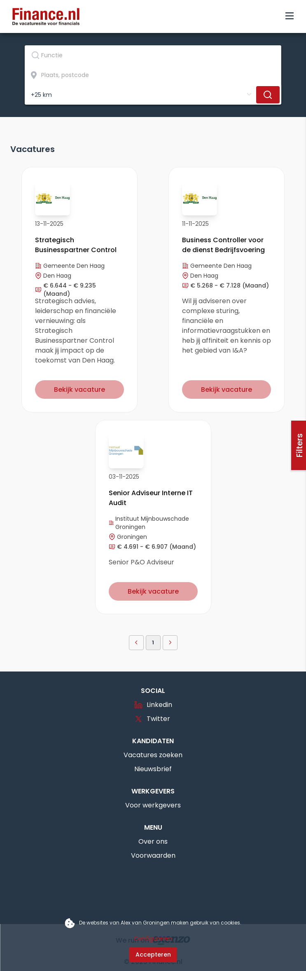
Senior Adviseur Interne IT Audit (151, 498)
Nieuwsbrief (153, 769)
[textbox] (153, 55)
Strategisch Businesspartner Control (76, 245)
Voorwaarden (153, 855)
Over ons (153, 841)
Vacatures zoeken (153, 755)
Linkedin (153, 704)
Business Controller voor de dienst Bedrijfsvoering (223, 245)
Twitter (152, 718)
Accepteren (153, 954)
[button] (136, 642)
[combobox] (153, 55)
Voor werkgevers (153, 805)
